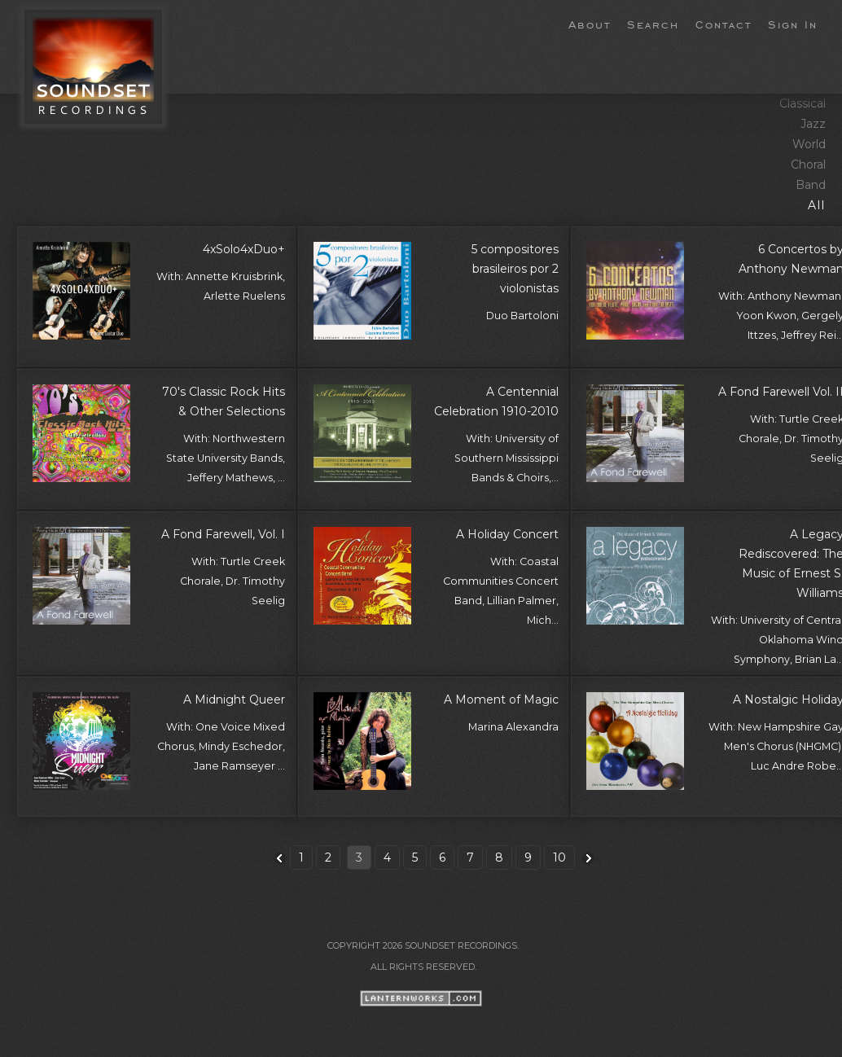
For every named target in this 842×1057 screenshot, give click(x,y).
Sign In (793, 23)
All (817, 205)
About (589, 23)
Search (653, 23)
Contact (723, 23)
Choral (808, 164)
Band (811, 185)
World (809, 144)
